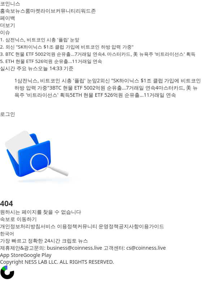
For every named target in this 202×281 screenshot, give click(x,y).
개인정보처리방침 (20, 226)
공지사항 (129, 226)
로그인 (7, 113)
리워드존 (86, 10)
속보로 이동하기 (18, 219)
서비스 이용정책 (58, 226)
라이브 (48, 10)
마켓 (35, 10)
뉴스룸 (22, 10)
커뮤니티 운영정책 (98, 226)
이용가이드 (151, 226)
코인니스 (10, 3)
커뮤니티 (66, 10)
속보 (10, 10)
